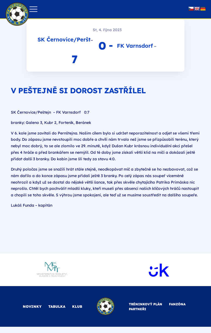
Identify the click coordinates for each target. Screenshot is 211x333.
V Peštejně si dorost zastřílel (78, 90)
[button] (33, 9)
